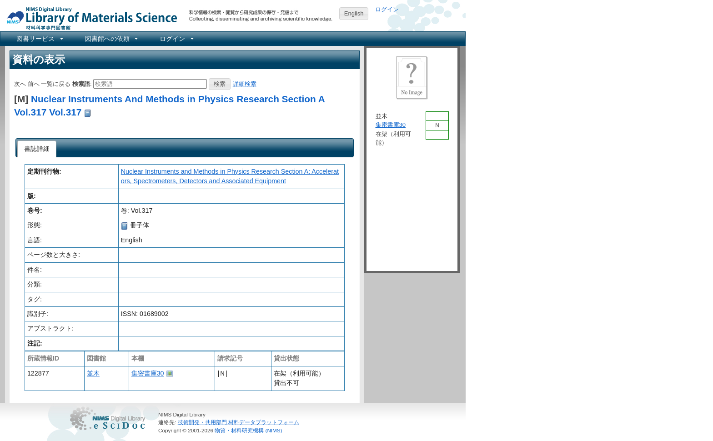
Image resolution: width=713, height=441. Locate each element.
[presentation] (37, 149)
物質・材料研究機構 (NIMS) (248, 430)
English (354, 13)
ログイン (387, 9)
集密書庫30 (147, 373)
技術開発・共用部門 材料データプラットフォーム (238, 422)
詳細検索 (244, 83)
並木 (93, 373)
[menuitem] (39, 38)
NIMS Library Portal (89, 18)
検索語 (81, 83)
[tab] (37, 149)
